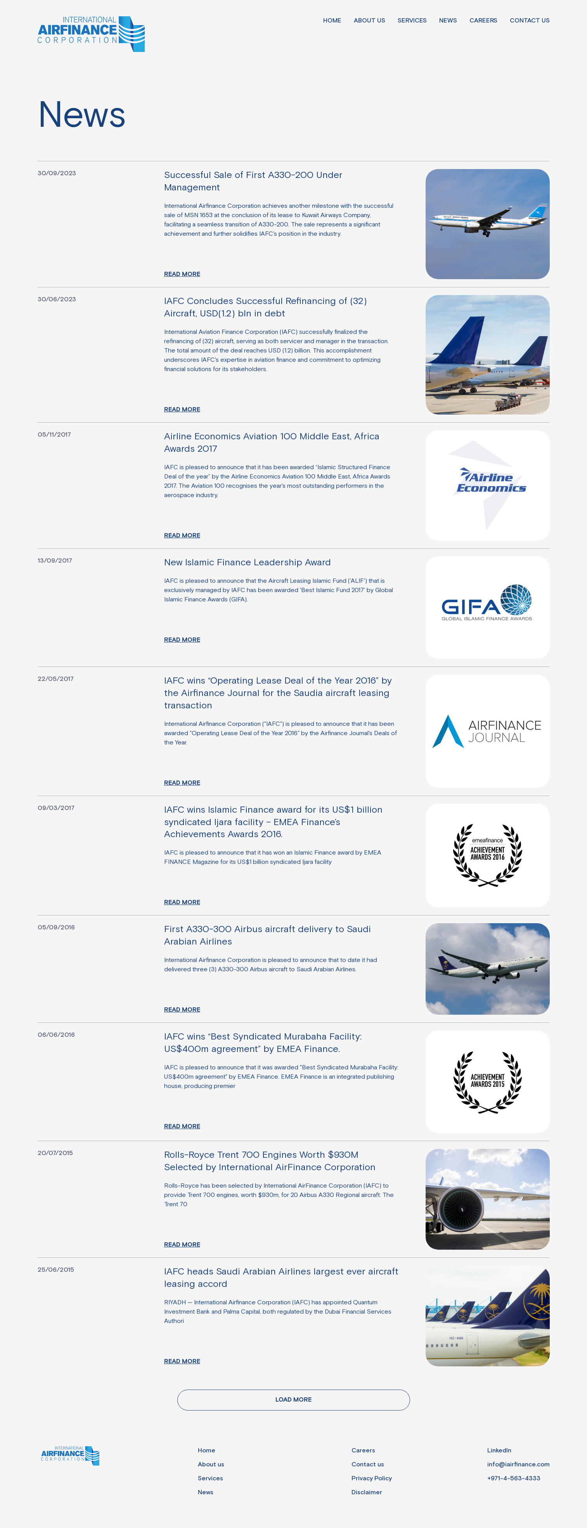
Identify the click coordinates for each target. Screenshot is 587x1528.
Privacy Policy (372, 1478)
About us (369, 21)
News (448, 21)
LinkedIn (499, 1451)
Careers (483, 21)
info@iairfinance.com (518, 1465)
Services (412, 21)
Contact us (530, 21)
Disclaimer (367, 1492)
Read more (182, 274)
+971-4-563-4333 (513, 1478)
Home (332, 21)
